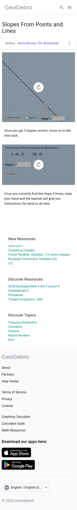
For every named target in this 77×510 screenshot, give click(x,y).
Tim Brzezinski (48, 43)
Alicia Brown (27, 43)
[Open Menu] (69, 7)
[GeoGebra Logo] (18, 7)
